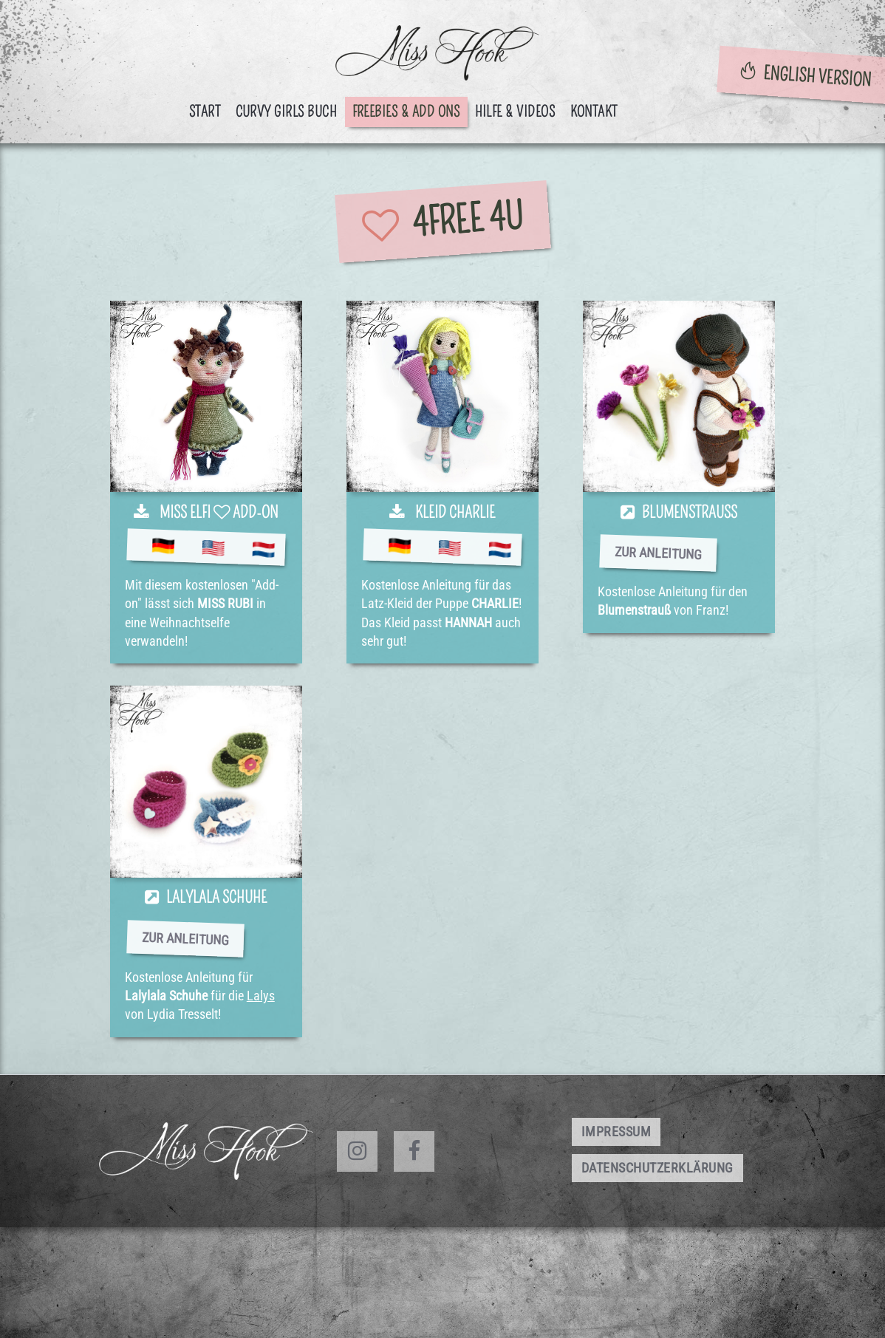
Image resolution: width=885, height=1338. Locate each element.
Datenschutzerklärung (657, 1168)
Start (205, 111)
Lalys (261, 995)
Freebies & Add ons (406, 111)
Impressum (616, 1131)
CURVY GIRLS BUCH (287, 111)
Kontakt (594, 111)
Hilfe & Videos (515, 111)
